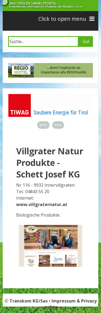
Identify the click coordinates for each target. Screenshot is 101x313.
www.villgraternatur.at (41, 204)
